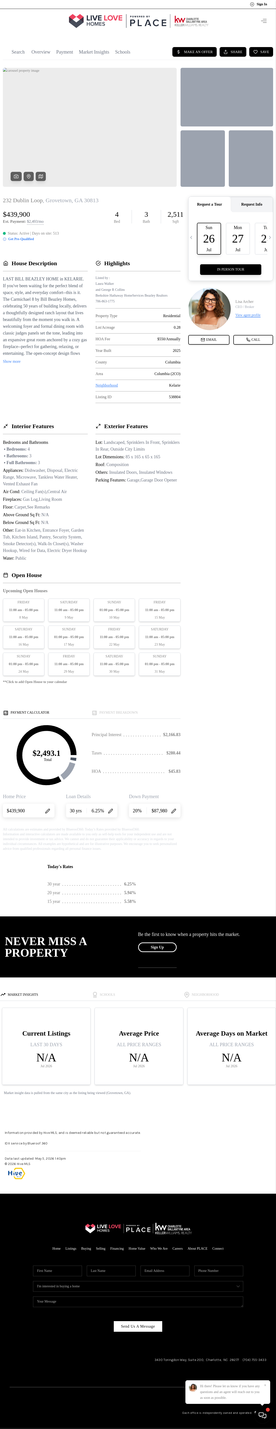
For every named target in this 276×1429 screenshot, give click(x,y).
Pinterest (259, 1375)
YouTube (236, 1375)
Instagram (200, 1375)
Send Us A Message (138, 1324)
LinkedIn (218, 1375)
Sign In (258, 4)
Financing (117, 1246)
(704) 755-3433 (254, 1357)
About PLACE (198, 1246)
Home (56, 1246)
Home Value (137, 1246)
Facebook (180, 1375)
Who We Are (159, 1246)
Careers (177, 1246)
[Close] (265, 1385)
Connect (218, 1246)
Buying (86, 1246)
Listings (71, 1246)
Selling (101, 1246)
